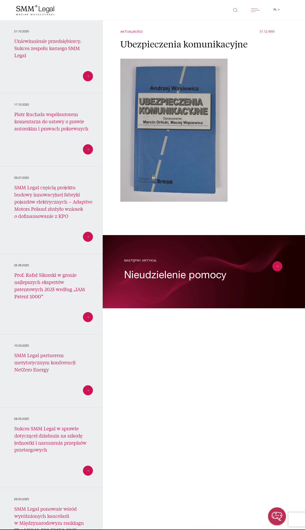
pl (275, 10)
